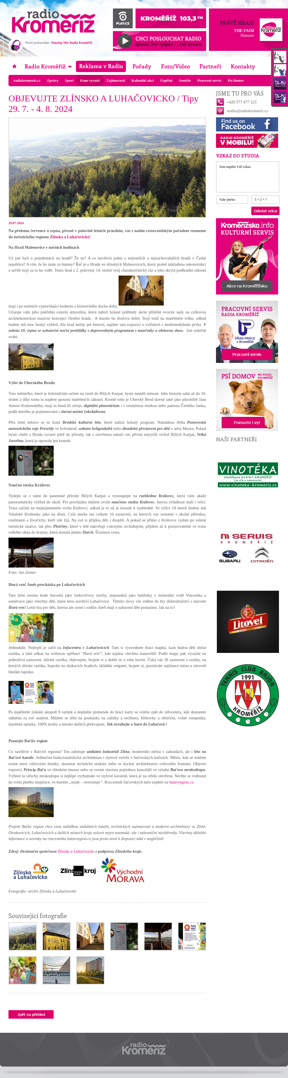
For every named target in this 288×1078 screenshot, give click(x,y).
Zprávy (52, 80)
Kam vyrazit (90, 80)
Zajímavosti (115, 80)
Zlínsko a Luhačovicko (69, 237)
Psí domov (236, 80)
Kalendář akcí (143, 80)
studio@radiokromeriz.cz (247, 111)
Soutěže (185, 80)
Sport (69, 80)
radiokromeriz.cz (27, 80)
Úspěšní (166, 80)
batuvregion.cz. (182, 782)
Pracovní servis (209, 80)
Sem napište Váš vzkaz (247, 176)
